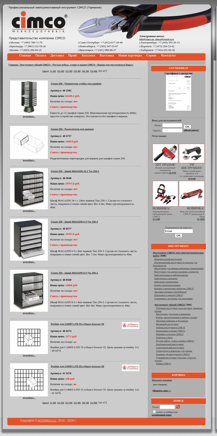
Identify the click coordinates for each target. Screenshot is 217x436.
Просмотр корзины (162, 380)
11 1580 (156, 219)
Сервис (151, 55)
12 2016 (201, 219)
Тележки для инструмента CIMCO (173, 354)
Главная (25, 55)
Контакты (168, 55)
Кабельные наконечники (166, 281)
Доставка (57, 55)
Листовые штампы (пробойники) (170, 292)
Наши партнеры (130, 55)
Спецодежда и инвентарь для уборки (174, 351)
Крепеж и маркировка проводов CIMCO (174, 288)
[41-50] (85, 71)
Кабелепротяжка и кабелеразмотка (171, 275)
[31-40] (77, 71)
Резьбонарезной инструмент (170, 344)
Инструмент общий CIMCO (35, 65)
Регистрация (159, 136)
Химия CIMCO (163, 363)
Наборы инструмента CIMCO (170, 327)
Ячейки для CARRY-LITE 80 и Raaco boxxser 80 (77, 366)
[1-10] (53, 71)
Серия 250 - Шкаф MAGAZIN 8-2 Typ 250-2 (74, 273)
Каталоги (88, 55)
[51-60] (93, 71)
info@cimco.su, (147, 39)
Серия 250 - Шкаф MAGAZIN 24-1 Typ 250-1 (75, 171)
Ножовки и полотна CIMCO (169, 334)
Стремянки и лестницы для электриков (173, 298)
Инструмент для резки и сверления (173, 314)
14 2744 (172, 172)
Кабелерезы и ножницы (166, 278)
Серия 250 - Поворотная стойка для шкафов (76, 83)
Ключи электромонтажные (167, 285)
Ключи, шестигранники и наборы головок (176, 317)
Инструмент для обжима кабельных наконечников (179, 268)
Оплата (41, 55)
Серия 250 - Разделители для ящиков (72, 129)
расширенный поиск (162, 415)
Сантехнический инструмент (170, 347)
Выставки (107, 55)
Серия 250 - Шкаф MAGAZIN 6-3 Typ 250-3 (74, 222)
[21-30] (68, 71)
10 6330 (192, 178)
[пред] (45, 71)
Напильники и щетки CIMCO (170, 331)
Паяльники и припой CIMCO (168, 295)
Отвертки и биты (164, 337)
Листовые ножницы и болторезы (172, 320)
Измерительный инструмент (168, 259)
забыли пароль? (191, 130)
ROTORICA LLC (47, 420)
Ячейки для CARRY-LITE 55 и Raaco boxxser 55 (77, 324)
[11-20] (60, 71)
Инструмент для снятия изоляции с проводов (176, 271)
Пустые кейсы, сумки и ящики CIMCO (73, 65)
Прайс (72, 55)
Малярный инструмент (167, 324)
